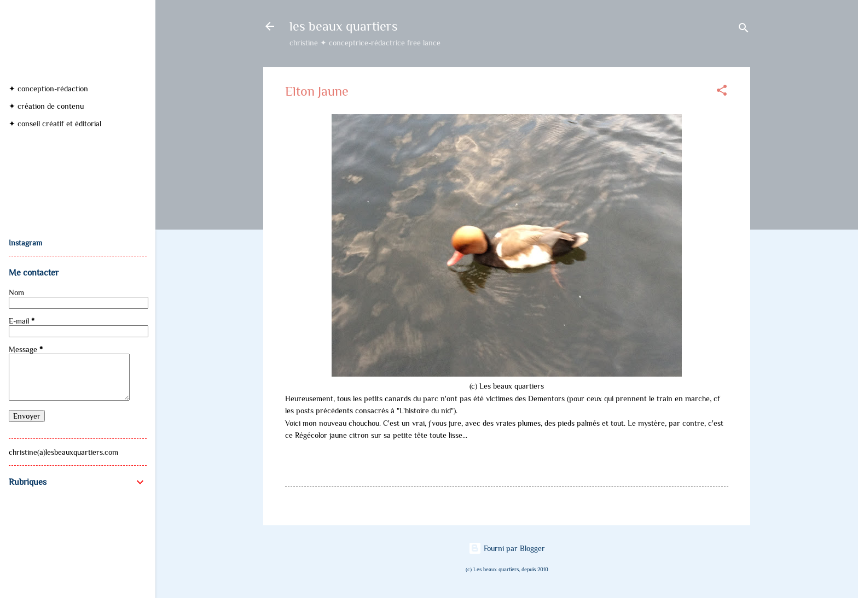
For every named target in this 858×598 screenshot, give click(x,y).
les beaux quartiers (343, 26)
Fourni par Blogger (506, 548)
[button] (721, 92)
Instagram (25, 242)
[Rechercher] (743, 29)
